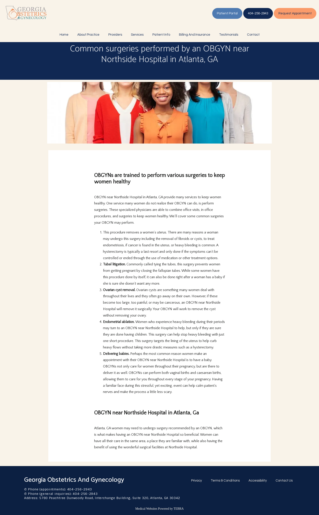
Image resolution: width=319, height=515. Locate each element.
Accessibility (258, 480)
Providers (115, 34)
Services (137, 34)
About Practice (88, 34)
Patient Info (161, 34)
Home (64, 34)
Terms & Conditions (225, 480)
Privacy (196, 480)
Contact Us (284, 480)
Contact (253, 34)
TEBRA (178, 508)
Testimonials (228, 34)
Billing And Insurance (194, 34)
